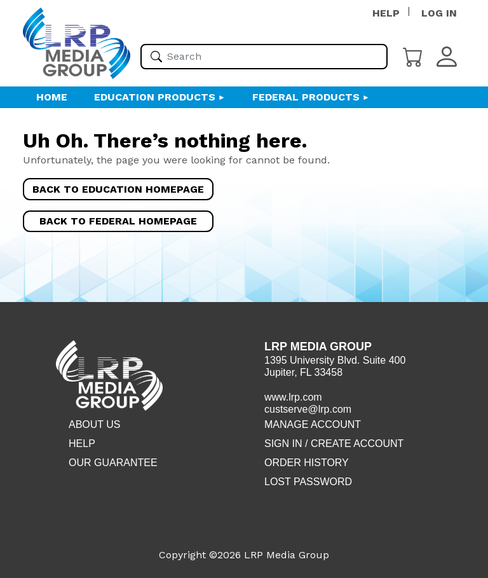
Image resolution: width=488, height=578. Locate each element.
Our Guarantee (113, 462)
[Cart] (413, 55)
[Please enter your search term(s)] (264, 56)
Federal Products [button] (306, 97)
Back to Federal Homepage (118, 221)
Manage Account (312, 424)
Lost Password (308, 481)
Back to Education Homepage (118, 189)
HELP (386, 13)
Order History (306, 462)
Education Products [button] (154, 97)
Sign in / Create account (333, 443)
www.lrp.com (293, 397)
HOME (51, 97)
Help (82, 443)
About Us (95, 424)
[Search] (156, 56)
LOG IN (439, 13)
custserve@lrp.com (307, 409)
